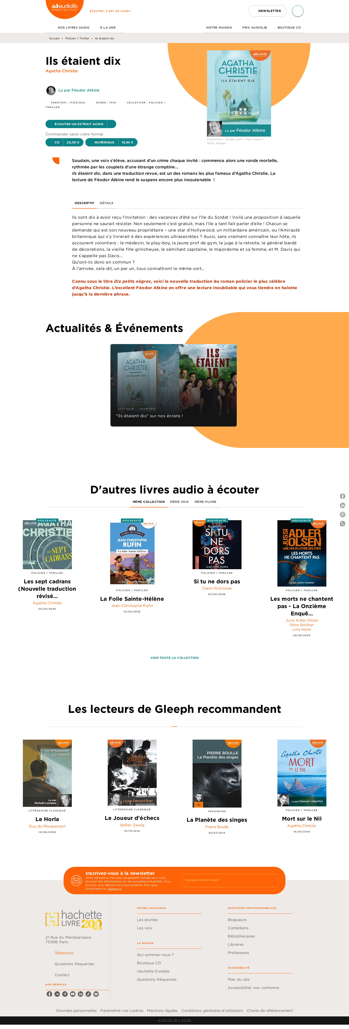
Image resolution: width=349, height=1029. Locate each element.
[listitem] (49, 994)
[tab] (50, 27)
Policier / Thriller (77, 38)
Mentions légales (162, 1010)
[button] (267, 11)
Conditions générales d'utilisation (212, 1010)
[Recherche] (297, 11)
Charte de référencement (270, 1010)
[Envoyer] (272, 880)
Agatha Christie (62, 70)
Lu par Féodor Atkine (78, 90)
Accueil (54, 38)
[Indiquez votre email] (224, 880)
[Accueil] (65, 11)
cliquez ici (115, 888)
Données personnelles (76, 1010)
